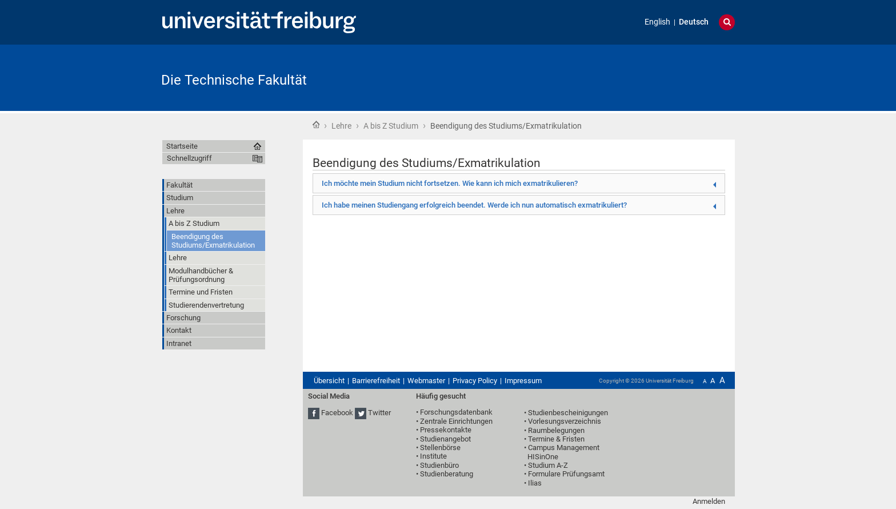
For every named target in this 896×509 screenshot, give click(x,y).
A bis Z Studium (390, 125)
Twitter (379, 413)
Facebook (337, 413)
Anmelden (709, 501)
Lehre (341, 125)
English (657, 22)
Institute (433, 456)
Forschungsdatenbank (456, 412)
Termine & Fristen (556, 439)
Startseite (316, 125)
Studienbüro (439, 465)
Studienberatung (446, 474)
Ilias (535, 483)
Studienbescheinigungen (568, 412)
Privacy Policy (475, 380)
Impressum (523, 380)
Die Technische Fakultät (234, 80)
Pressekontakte (445, 430)
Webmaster (426, 380)
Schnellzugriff (189, 158)
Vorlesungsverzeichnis (564, 421)
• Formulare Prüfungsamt (564, 474)
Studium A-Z (548, 465)
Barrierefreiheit (376, 380)
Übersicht (329, 380)
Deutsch (694, 22)
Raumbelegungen (556, 430)
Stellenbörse (440, 447)
